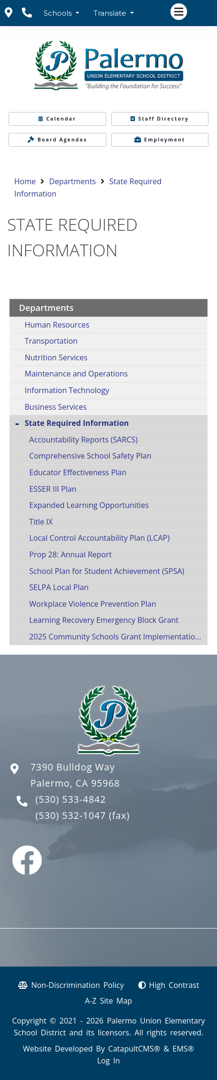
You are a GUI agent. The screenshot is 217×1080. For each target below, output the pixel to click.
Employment (160, 139)
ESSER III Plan (52, 489)
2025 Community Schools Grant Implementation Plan (118, 636)
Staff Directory (160, 118)
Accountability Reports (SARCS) (83, 439)
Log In (108, 1060)
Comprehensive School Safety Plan (90, 456)
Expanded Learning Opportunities (89, 505)
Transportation (51, 341)
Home (25, 181)
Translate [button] (111, 13)
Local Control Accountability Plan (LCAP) (99, 538)
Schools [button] (59, 13)
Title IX (41, 522)
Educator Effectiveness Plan (78, 472)
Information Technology (67, 390)
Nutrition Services (56, 357)
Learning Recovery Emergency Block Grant (104, 620)
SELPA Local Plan (59, 587)
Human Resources (57, 324)
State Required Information (77, 423)
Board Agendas (57, 139)
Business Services (56, 407)
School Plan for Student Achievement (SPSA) (106, 571)
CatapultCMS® (134, 1048)
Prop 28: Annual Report (70, 554)
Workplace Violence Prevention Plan (92, 604)
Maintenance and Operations (76, 373)
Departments (72, 181)
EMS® (183, 1048)
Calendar (57, 118)
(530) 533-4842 (71, 799)
